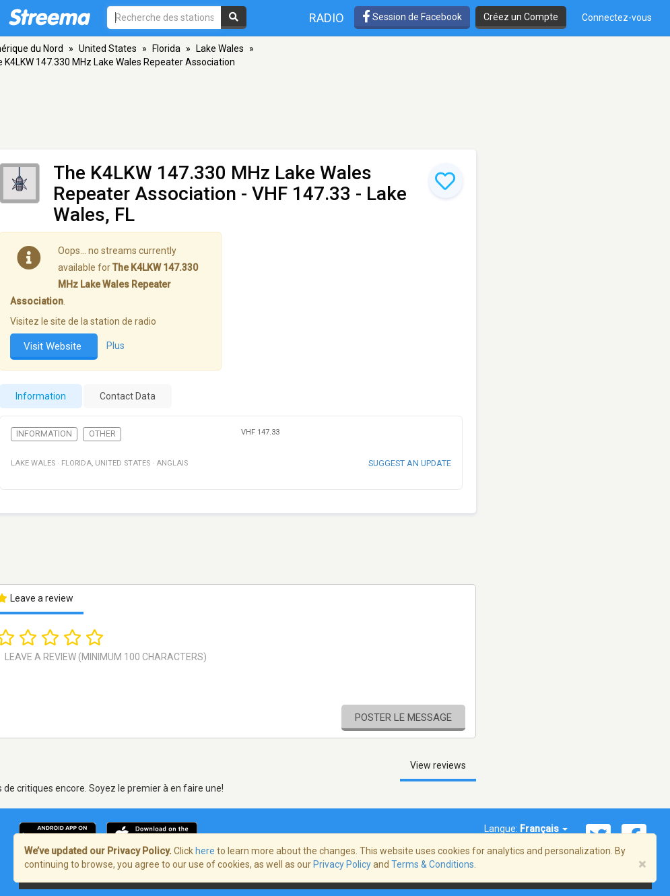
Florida (166, 48)
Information (44, 434)
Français (544, 828)
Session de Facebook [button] (412, 16)
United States (108, 48)
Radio (326, 18)
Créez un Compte (520, 16)
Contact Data (128, 396)
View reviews (438, 765)
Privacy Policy (342, 864)
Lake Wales (220, 48)
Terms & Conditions (432, 864)
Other (102, 434)
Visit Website (54, 346)
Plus (115, 346)
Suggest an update (409, 463)
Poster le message (403, 717)
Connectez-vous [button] (617, 17)
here (205, 850)
